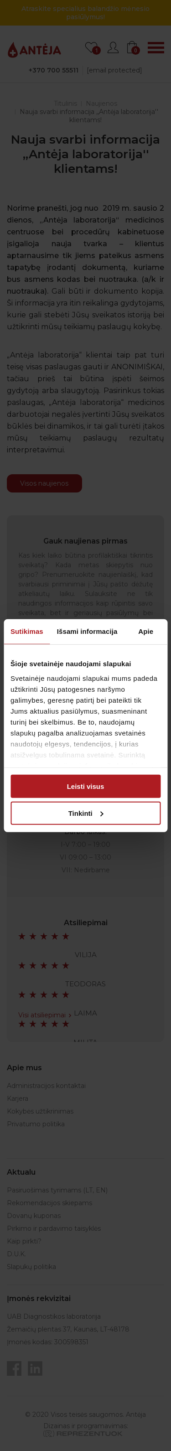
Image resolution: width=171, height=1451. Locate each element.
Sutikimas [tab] (26, 631)
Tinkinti (86, 813)
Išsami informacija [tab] (87, 631)
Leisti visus (85, 786)
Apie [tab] (145, 631)
